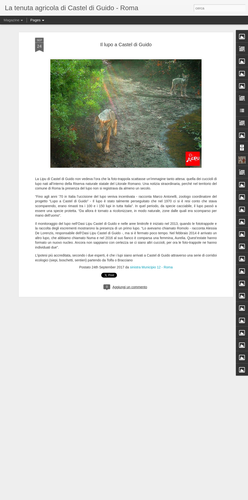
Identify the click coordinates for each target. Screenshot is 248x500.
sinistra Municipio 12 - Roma (151, 267)
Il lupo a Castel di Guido (126, 44)
